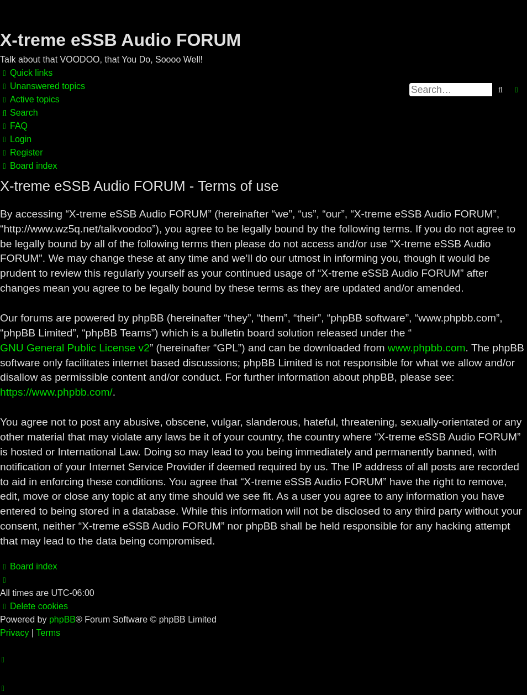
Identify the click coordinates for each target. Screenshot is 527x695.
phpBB (62, 619)
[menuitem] (42, 86)
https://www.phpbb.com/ (56, 392)
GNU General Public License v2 (75, 348)
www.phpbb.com (427, 348)
